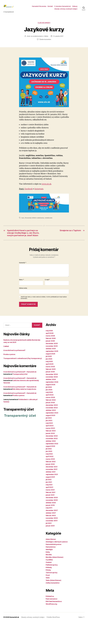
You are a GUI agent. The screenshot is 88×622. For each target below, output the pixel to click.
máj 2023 (49, 423)
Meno (21, 279)
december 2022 (52, 436)
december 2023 (52, 405)
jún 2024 (49, 390)
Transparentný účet (20, 374)
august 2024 (50, 384)
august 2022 (50, 446)
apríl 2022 (49, 456)
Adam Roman (51, 539)
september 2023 (52, 413)
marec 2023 (50, 428)
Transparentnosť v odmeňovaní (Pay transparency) (22, 358)
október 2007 (51, 513)
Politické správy (52, 565)
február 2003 (51, 515)
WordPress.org (51, 604)
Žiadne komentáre (45, 39)
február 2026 (51, 338)
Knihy (48, 552)
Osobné (48, 562)
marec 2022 (50, 459)
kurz (22, 218)
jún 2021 (49, 482)
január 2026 (50, 341)
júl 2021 (48, 479)
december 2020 (52, 497)
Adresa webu (23, 288)
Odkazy (74, 6)
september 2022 (52, 444)
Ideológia (49, 549)
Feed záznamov (51, 599)
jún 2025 (49, 359)
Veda (48, 578)
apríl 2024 (49, 395)
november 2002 (52, 518)
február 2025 (51, 369)
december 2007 (52, 510)
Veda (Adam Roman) (53, 580)
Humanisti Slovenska (39, 6)
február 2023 (51, 431)
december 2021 (51, 467)
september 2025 (52, 351)
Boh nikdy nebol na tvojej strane (24, 389)
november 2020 (52, 500)
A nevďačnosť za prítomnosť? (14, 350)
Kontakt (50, 6)
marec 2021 (50, 490)
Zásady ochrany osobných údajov (65, 9)
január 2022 (50, 464)
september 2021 (52, 474)
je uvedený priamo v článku (39, 36)
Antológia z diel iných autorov (57, 542)
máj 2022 (49, 454)
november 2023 (52, 408)
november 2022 (52, 438)
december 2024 (52, 374)
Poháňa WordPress (53, 617)
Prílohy (48, 570)
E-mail (47, 279)
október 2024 (51, 379)
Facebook (28, 189)
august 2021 (50, 477)
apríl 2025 (49, 364)
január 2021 (50, 495)
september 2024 (52, 382)
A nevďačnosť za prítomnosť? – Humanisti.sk (19, 372)
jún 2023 (49, 420)
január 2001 (50, 526)
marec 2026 (50, 336)
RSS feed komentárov (54, 601)
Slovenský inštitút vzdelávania (34, 218)
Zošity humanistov (52, 583)
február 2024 (51, 400)
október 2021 (51, 472)
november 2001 (52, 521)
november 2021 (51, 469)
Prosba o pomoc (9, 354)
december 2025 (52, 343)
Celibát (6, 346)
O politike (49, 560)
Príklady (49, 567)
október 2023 (51, 410)
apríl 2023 (49, 426)
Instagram (38, 189)
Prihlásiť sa (50, 596)
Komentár (22, 263)
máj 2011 (49, 508)
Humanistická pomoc (53, 544)
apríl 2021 (49, 487)
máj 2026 (49, 331)
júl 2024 (49, 387)
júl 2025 (49, 356)
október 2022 (51, 441)
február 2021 (50, 492)
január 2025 (50, 372)
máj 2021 (49, 485)
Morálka (49, 555)
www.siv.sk (46, 184)
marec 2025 (50, 366)
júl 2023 (49, 418)
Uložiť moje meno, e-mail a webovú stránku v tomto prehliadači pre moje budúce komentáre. (44, 297)
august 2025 (50, 354)
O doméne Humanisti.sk (62, 6)
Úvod (48, 575)
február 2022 (51, 461)
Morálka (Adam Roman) (54, 557)
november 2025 (52, 346)
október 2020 (51, 503)
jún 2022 (49, 451)
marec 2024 (50, 397)
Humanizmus (50, 547)
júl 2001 (49, 523)
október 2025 (51, 349)
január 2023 (50, 433)
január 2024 (50, 402)
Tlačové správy (44, 23)
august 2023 (50, 415)
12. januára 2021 (58, 36)
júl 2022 (49, 449)
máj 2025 (49, 361)
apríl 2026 (49, 333)
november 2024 (52, 377)
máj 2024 (49, 392)
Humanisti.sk (14, 617)
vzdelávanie (48, 218)
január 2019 (50, 505)
